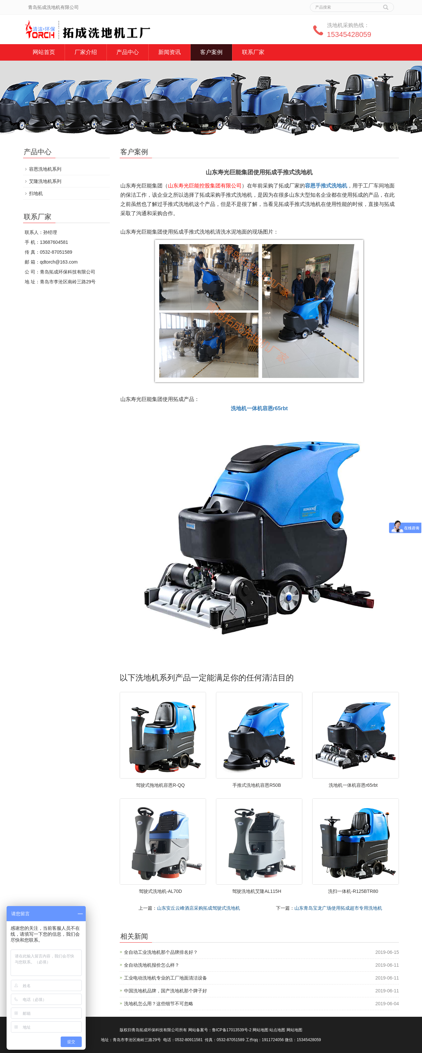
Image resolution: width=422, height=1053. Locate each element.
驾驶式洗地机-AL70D (160, 891)
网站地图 (260, 1030)
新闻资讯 (169, 52)
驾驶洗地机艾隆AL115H (256, 891)
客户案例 (211, 52)
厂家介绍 (86, 52)
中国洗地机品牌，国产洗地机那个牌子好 (165, 990)
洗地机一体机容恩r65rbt (353, 785)
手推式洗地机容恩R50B (256, 785)
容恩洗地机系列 (45, 169)
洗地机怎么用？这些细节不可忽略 (158, 1003)
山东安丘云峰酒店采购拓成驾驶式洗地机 (198, 908)
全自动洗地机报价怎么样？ (151, 965)
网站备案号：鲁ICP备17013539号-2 (220, 1030)
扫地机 (36, 193)
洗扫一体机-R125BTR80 (353, 891)
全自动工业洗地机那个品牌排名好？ (161, 952)
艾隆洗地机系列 (45, 181)
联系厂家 (253, 52)
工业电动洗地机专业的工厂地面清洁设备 (165, 978)
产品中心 (127, 52)
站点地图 (277, 1030)
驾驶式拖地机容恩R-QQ (160, 785)
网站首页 (44, 52)
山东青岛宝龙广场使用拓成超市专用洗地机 (338, 908)
